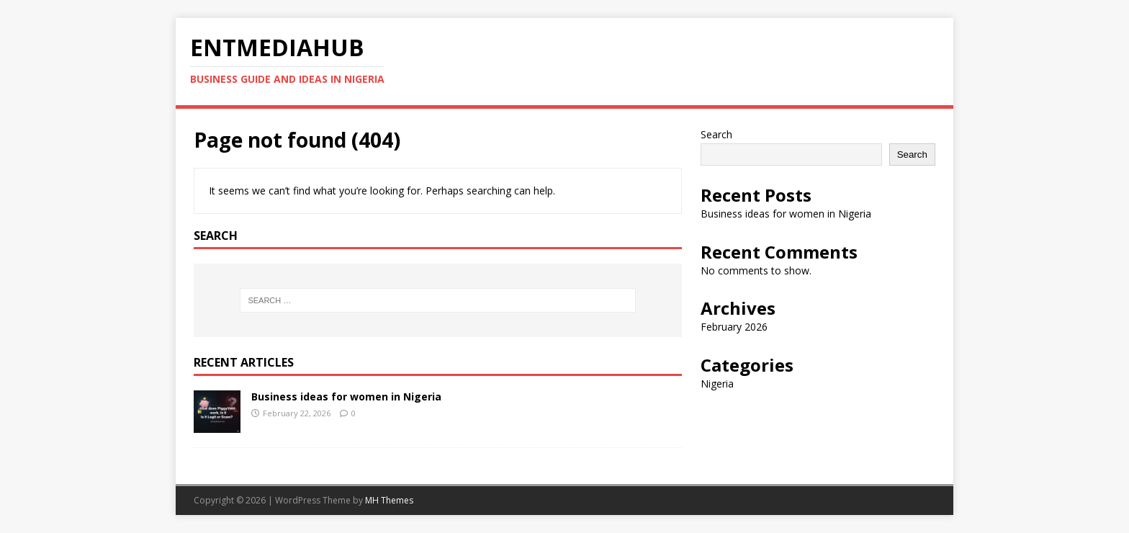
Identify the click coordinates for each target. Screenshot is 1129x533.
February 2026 (734, 326)
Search (716, 134)
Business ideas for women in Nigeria (346, 396)
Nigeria (717, 383)
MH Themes (389, 500)
